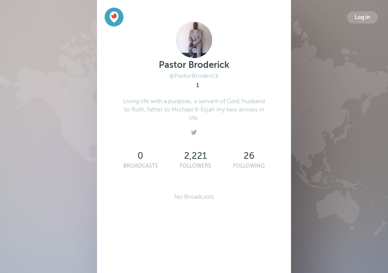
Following (249, 166)
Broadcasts (140, 166)
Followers (195, 166)
